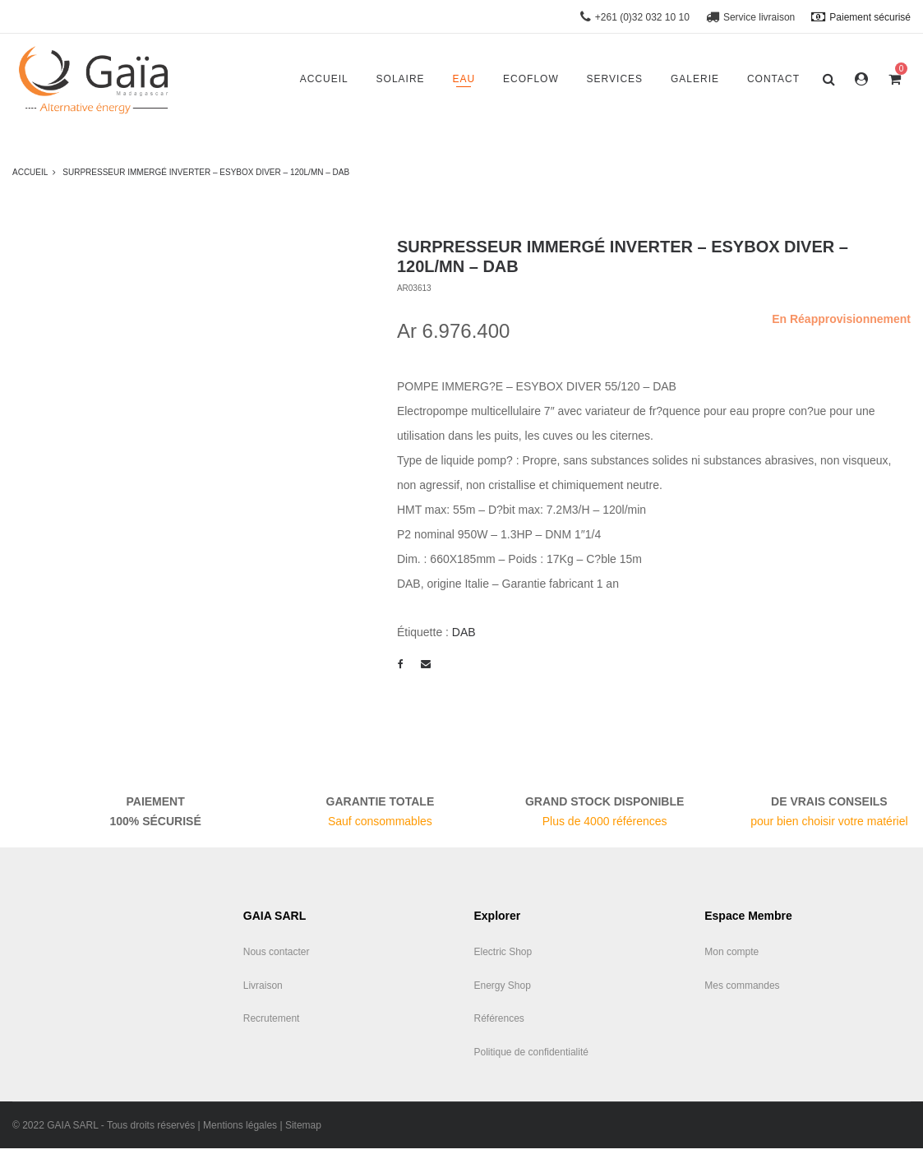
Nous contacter (276, 952)
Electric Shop (503, 952)
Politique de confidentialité (531, 1052)
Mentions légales (240, 1125)
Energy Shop (502, 985)
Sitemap (303, 1125)
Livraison (263, 985)
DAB (464, 632)
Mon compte (731, 952)
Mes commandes (741, 985)
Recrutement (271, 1018)
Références (499, 1018)
